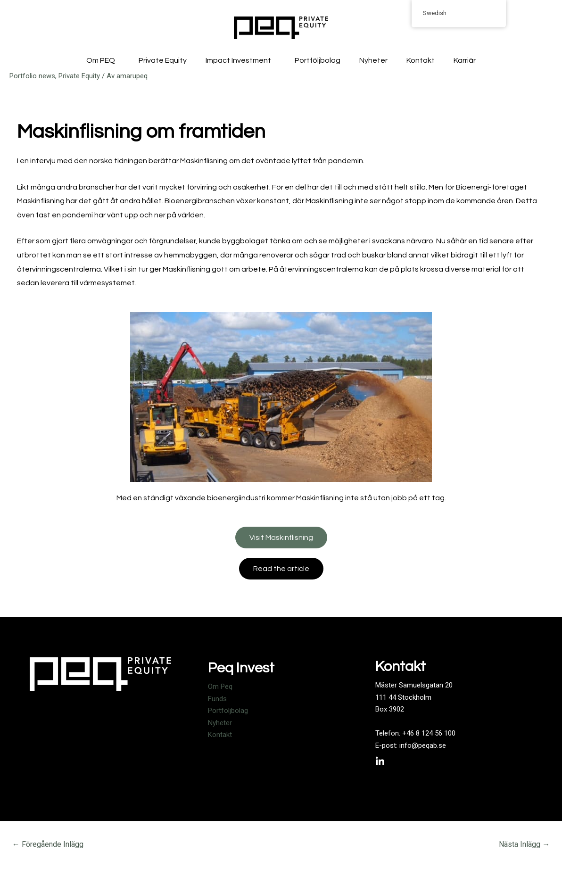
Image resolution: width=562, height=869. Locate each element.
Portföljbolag (317, 60)
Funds (217, 699)
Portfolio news (32, 76)
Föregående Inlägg (47, 844)
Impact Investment (241, 60)
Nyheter (373, 60)
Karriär (465, 60)
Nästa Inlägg (524, 844)
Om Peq (220, 686)
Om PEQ (103, 60)
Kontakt (420, 60)
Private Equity (163, 60)
